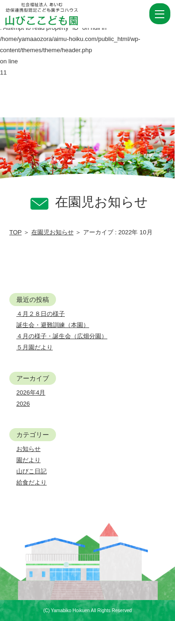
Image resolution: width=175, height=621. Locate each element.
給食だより (31, 482)
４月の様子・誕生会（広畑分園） (61, 336)
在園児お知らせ (52, 232)
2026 (23, 403)
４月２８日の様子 (40, 313)
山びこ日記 (31, 471)
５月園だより (34, 347)
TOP (15, 232)
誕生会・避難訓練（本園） (52, 324)
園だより (28, 460)
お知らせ (28, 448)
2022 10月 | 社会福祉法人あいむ (58, 14)
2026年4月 (30, 392)
